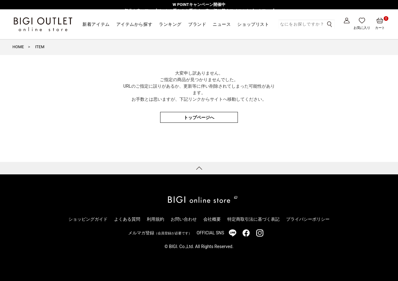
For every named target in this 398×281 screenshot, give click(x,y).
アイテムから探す (134, 24)
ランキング (170, 24)
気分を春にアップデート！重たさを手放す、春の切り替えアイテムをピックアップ (199, 10)
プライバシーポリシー (308, 219)
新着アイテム (95, 24)
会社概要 (212, 219)
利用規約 (155, 219)
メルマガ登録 (160, 232)
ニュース (222, 24)
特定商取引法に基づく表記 (253, 219)
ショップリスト (253, 24)
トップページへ (199, 117)
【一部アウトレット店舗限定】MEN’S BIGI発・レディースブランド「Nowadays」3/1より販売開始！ (198, 16)
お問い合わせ (184, 219)
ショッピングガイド (88, 219)
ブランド (197, 24)
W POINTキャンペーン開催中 (199, 4)
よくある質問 (127, 219)
